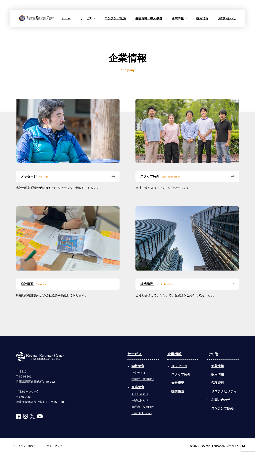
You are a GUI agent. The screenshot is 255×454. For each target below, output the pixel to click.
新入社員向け (139, 394)
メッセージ (34, 176)
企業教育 (137, 387)
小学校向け (138, 372)
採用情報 (202, 18)
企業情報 (174, 354)
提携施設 (156, 284)
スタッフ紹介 (160, 176)
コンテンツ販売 (115, 18)
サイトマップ (54, 445)
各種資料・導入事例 (148, 18)
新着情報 (217, 366)
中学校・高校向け (142, 379)
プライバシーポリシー (26, 445)
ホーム (66, 18)
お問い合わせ (227, 18)
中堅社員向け (139, 400)
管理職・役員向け (142, 406)
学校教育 (137, 366)
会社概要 (33, 284)
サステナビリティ (224, 391)
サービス (135, 354)
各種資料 (217, 382)
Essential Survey (141, 413)
